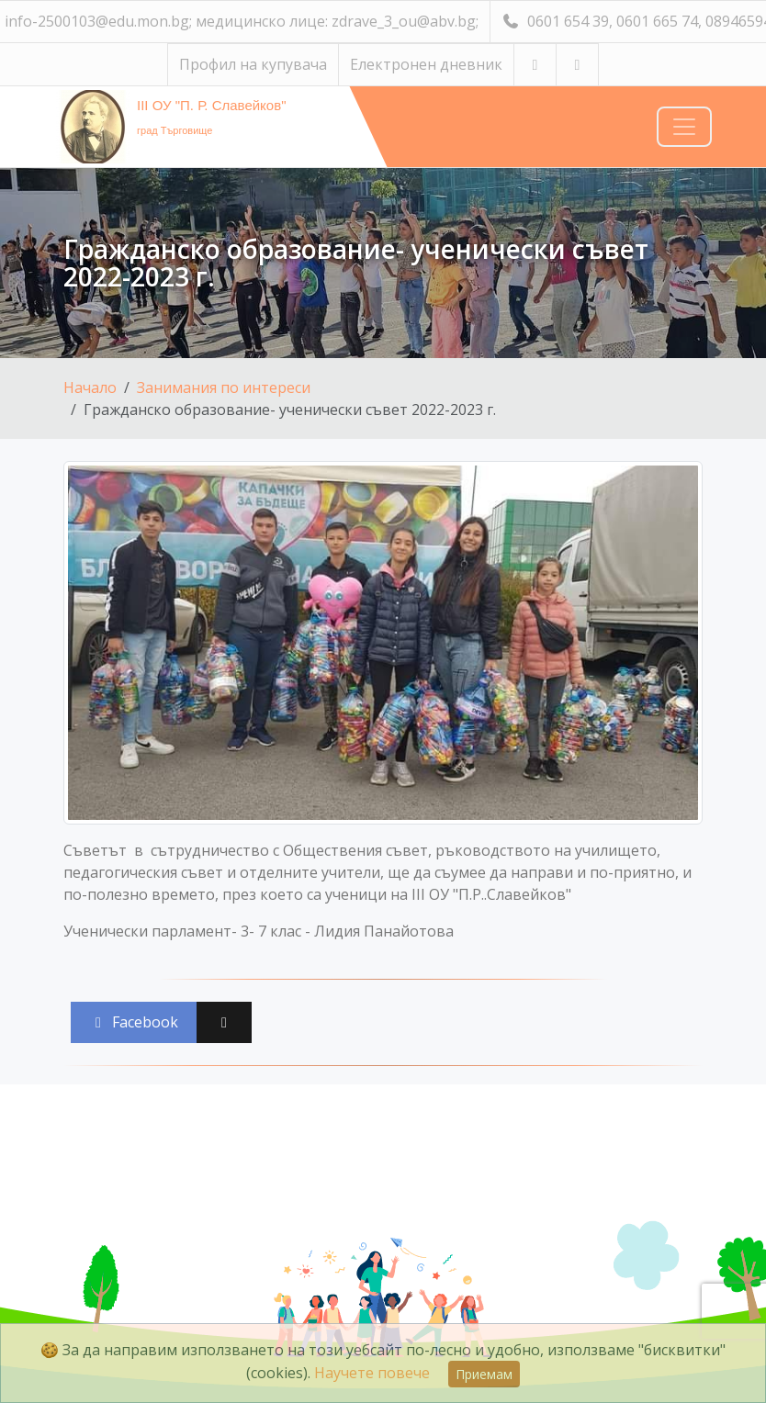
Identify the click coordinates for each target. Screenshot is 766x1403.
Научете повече (372, 1373)
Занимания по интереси (223, 387)
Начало (90, 387)
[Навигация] (684, 126)
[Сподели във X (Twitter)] (224, 1022)
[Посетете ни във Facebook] (577, 64)
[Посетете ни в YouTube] (535, 64)
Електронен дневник (426, 64)
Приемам (484, 1374)
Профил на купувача (253, 64)
